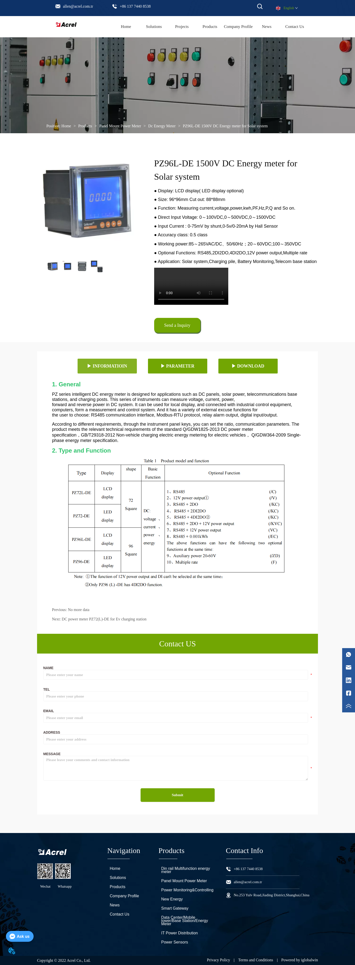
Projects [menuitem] (182, 26)
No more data (78, 610)
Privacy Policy (218, 960)
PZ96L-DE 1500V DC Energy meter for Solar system (225, 126)
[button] (210, 27)
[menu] (210, 27)
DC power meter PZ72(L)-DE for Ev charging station (104, 619)
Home (66, 126)
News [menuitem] (266, 26)
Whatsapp (65, 886)
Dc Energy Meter (162, 126)
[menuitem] (210, 27)
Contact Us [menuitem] (294, 26)
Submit (177, 795)
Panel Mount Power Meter (120, 126)
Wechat (45, 886)
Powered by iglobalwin (299, 960)
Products (85, 126)
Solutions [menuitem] (154, 26)
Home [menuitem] (126, 26)
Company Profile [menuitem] (238, 26)
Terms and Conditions (255, 960)
